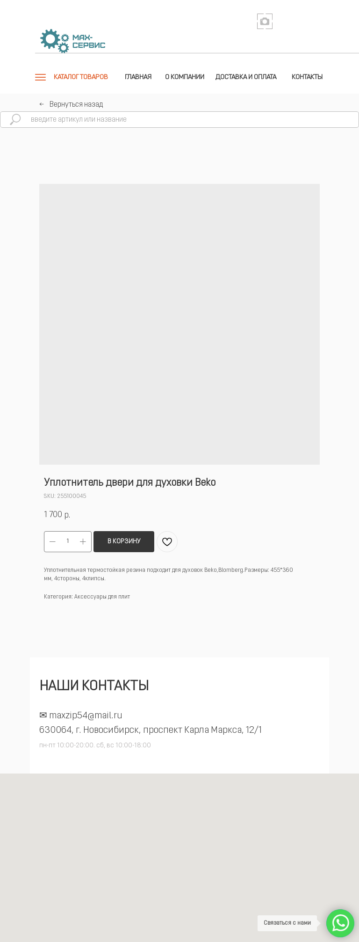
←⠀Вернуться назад (71, 105)
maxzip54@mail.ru (85, 716)
